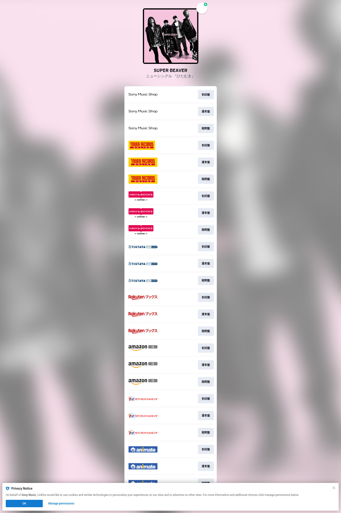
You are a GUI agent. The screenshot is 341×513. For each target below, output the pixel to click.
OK (24, 503)
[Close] (334, 487)
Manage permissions (61, 503)
